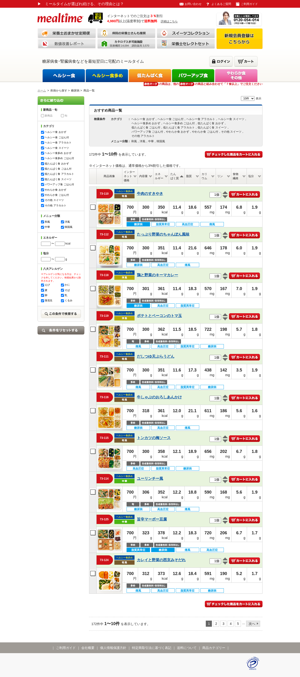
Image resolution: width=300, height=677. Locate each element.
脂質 (189, 176)
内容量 (143, 176)
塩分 (251, 176)
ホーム (42, 90)
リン (220, 176)
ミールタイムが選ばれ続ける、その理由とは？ (81, 4)
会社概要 (87, 648)
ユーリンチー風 (150, 478)
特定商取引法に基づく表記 (151, 648)
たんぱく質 (174, 176)
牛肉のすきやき (150, 194)
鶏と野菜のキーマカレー (157, 275)
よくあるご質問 (221, 4)
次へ (252, 624)
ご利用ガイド (249, 4)
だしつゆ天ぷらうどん (155, 356)
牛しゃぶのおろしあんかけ (159, 397)
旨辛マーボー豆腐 (152, 519)
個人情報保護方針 (113, 648)
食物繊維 (235, 176)
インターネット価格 (129, 176)
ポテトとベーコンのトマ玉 (159, 316)
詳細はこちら (169, 21)
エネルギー (159, 176)
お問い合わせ (193, 4)
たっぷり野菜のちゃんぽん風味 (163, 234)
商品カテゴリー (213, 648)
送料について (187, 648)
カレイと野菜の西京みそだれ (161, 560)
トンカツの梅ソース (154, 438)
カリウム (204, 176)
